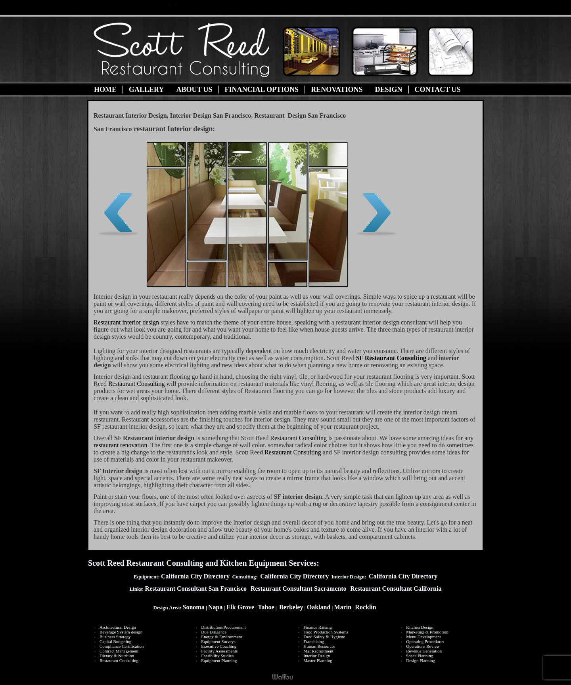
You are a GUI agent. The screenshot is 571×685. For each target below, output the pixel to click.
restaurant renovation (121, 445)
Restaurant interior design (126, 322)
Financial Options (262, 89)
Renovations (336, 89)
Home (105, 89)
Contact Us (438, 89)
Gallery (146, 89)
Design (388, 89)
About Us (194, 89)
